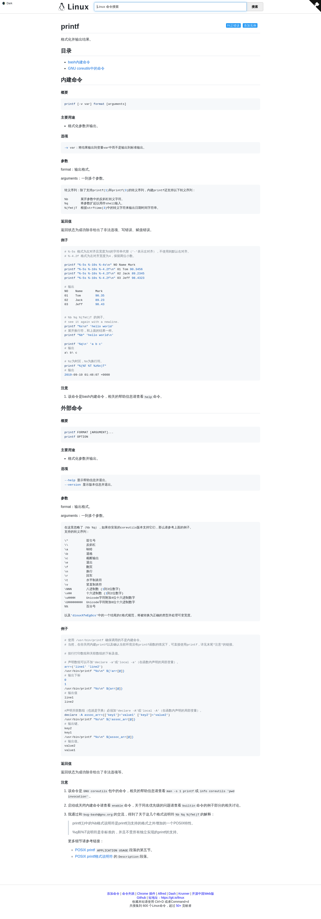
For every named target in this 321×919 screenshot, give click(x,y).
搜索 (255, 6)
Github (141, 897)
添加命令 (113, 893)
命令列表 (128, 893)
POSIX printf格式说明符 (94, 856)
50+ (178, 905)
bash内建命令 (79, 62)
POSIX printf (85, 850)
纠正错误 (233, 25)
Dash (172, 893)
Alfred (162, 893)
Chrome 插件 (146, 893)
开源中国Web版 (203, 893)
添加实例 (250, 25)
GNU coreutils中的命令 (86, 68)
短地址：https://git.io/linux (166, 897)
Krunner (183, 893)
